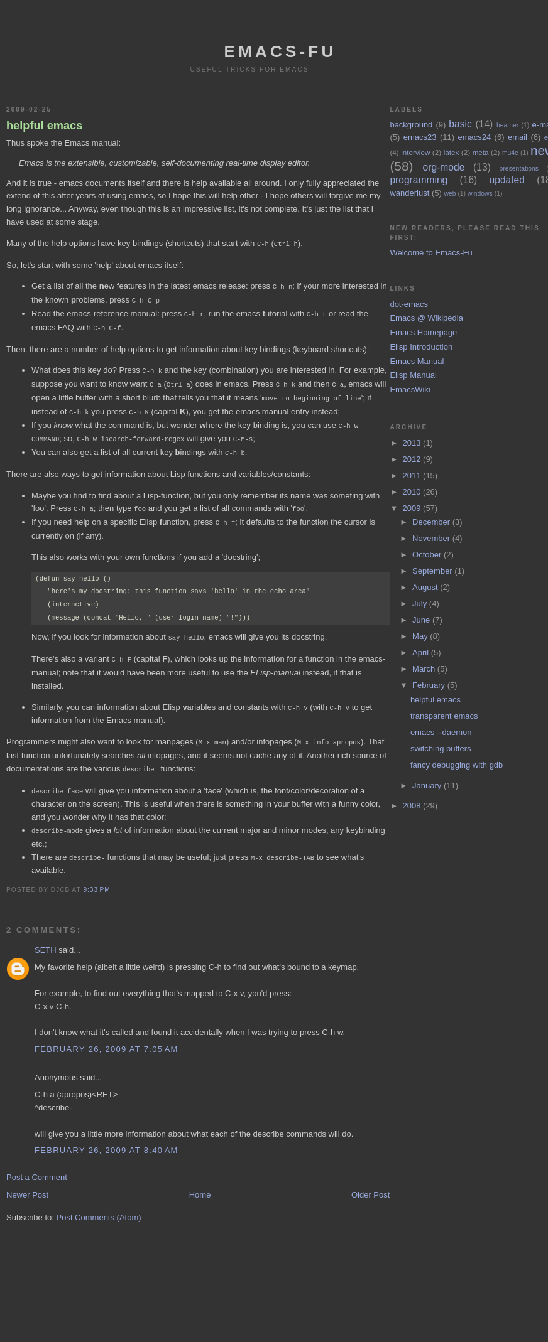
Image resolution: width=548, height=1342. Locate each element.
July (420, 603)
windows (480, 193)
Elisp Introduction (421, 347)
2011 (413, 475)
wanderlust (409, 193)
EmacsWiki (410, 389)
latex (451, 152)
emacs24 (474, 137)
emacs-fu (280, 51)
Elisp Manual (413, 375)
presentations (519, 168)
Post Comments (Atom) (99, 1203)
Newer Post (27, 1181)
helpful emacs (44, 125)
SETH (46, 936)
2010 (413, 492)
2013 (413, 443)
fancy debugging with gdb (456, 765)
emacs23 (420, 137)
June (422, 620)
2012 (413, 459)
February (429, 685)
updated (507, 179)
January (428, 785)
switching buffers (440, 748)
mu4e (510, 152)
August (426, 587)
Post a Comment (36, 1163)
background (411, 124)
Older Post (370, 1181)
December (432, 522)
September (433, 571)
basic (460, 124)
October (428, 554)
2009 (413, 508)
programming (418, 179)
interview (415, 152)
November (432, 538)
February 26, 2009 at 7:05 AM (106, 1035)
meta (481, 152)
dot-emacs (409, 304)
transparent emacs (444, 716)
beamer (507, 125)
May (421, 636)
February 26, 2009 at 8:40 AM (106, 1136)
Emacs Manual (417, 361)
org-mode (444, 167)
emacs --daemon (441, 732)
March (424, 669)
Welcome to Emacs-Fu (431, 252)
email (517, 137)
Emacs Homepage (423, 332)
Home (200, 1181)
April (421, 652)
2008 (413, 805)
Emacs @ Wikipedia (426, 318)
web (450, 193)
